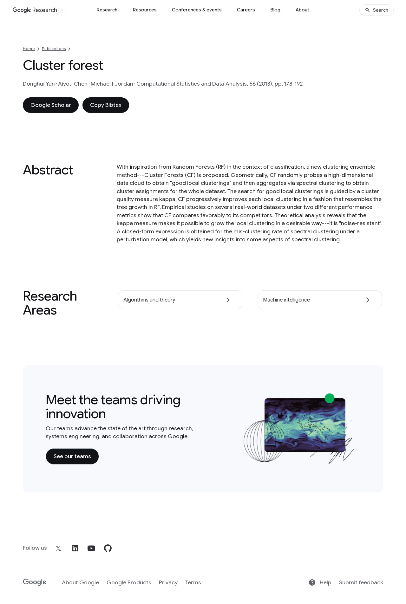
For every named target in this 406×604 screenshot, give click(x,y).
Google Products (129, 582)
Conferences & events (197, 10)
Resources (145, 10)
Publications (54, 48)
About (302, 10)
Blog (275, 10)
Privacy (168, 582)
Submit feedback (361, 582)
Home (29, 48)
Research (106, 10)
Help (319, 582)
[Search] (376, 10)
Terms (193, 582)
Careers (246, 10)
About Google (80, 582)
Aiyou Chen (73, 83)
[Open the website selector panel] (62, 10)
